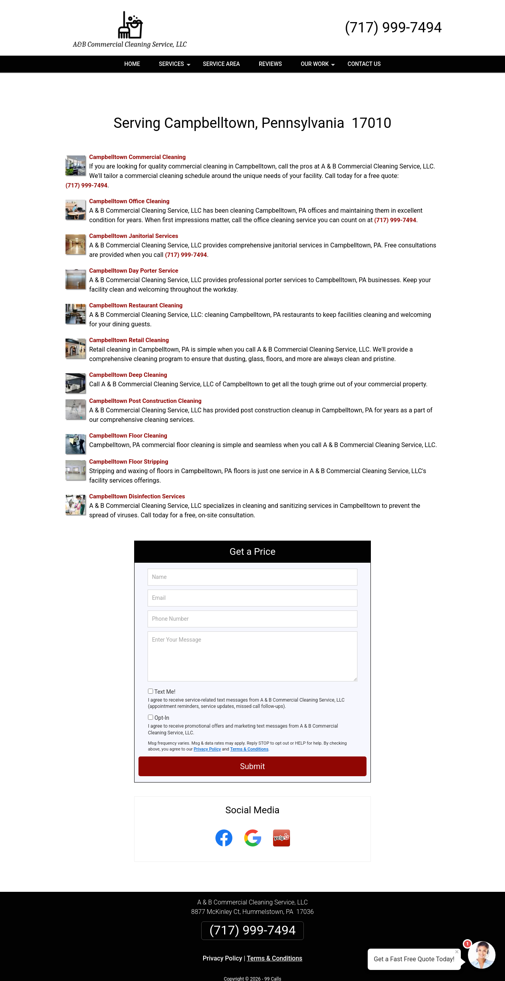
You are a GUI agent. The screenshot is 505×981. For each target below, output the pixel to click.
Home (132, 64)
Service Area (221, 64)
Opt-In (161, 694)
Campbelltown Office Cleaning (129, 177)
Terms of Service (310, 964)
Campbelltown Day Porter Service (133, 247)
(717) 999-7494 (393, 27)
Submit (252, 742)
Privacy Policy (207, 725)
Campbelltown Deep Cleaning (128, 351)
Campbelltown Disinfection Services (137, 472)
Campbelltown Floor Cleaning (128, 412)
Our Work (319, 67)
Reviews (270, 64)
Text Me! (164, 668)
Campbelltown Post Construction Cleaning (145, 377)
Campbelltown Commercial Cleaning (137, 133)
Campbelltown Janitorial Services (133, 212)
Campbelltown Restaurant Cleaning (136, 281)
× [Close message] (457, 952)
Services (175, 67)
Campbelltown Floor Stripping (128, 438)
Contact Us (364, 64)
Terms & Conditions (249, 725)
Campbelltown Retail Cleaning (129, 316)
